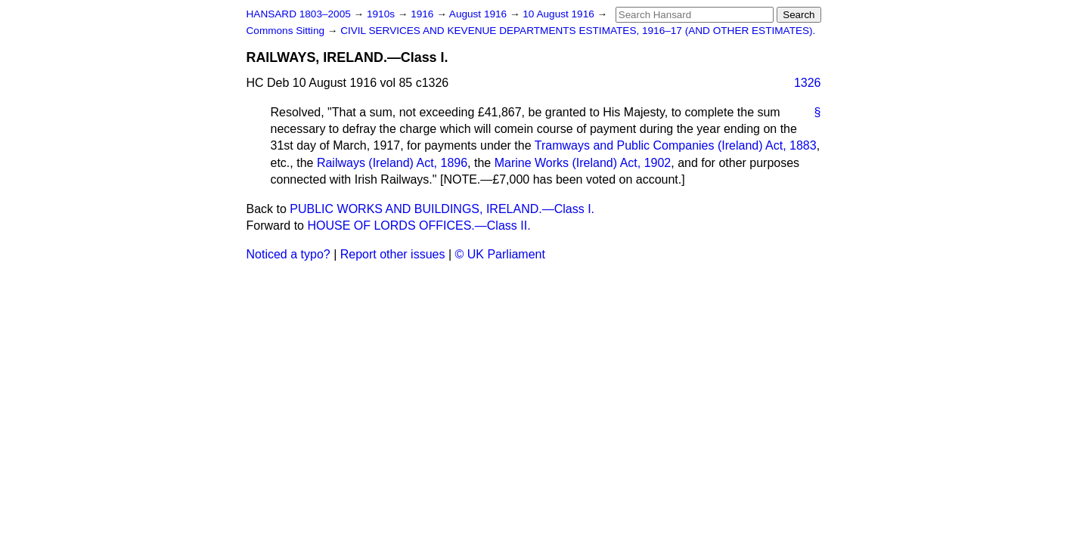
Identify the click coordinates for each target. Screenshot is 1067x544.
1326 (807, 82)
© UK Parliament (500, 254)
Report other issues (392, 254)
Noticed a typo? (288, 254)
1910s (382, 14)
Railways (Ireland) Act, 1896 (392, 162)
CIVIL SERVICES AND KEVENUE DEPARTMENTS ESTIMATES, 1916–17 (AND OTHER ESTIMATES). (577, 30)
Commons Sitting (287, 30)
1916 (423, 14)
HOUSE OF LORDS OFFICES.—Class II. (418, 225)
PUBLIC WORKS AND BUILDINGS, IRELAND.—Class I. (442, 208)
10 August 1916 (560, 14)
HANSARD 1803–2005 (299, 14)
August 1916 (479, 14)
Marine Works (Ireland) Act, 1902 (583, 162)
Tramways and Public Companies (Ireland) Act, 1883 (676, 145)
